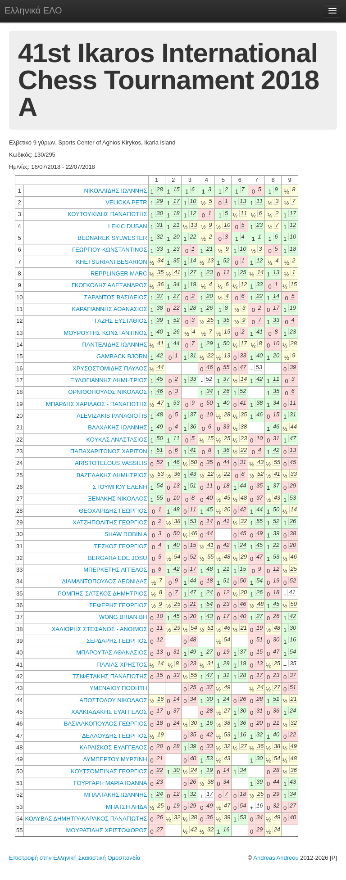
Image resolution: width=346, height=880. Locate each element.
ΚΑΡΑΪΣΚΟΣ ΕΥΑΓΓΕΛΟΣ (113, 747)
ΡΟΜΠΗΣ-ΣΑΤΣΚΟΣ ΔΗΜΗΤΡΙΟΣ (102, 593)
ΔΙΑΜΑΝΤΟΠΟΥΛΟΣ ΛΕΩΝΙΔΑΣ (104, 581)
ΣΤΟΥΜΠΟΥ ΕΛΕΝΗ (120, 486)
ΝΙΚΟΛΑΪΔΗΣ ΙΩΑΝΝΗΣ (115, 190)
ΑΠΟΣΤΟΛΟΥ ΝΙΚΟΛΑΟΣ (113, 700)
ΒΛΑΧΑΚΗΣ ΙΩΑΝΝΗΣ (117, 427)
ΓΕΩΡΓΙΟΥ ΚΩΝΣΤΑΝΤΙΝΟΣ (109, 249)
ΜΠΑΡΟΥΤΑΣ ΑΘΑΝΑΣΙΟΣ (111, 652)
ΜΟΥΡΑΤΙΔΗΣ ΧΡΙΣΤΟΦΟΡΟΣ (106, 830)
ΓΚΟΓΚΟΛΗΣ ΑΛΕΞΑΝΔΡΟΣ (109, 285)
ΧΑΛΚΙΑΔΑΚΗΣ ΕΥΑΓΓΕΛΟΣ (109, 712)
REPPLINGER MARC (119, 273)
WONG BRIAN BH (123, 617)
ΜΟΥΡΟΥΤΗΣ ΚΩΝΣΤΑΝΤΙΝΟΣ (105, 332)
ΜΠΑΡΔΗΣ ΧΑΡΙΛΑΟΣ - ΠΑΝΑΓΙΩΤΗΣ (96, 404)
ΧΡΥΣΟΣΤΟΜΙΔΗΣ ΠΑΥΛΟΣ (110, 368)
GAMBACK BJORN (121, 356)
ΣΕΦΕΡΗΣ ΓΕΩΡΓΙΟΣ (118, 605)
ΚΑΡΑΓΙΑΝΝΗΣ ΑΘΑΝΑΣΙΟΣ (109, 309)
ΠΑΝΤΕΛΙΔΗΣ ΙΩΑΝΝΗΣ (114, 344)
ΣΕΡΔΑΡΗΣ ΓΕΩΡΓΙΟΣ (116, 640)
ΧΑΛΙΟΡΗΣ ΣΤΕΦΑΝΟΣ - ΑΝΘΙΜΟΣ (99, 629)
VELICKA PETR (126, 202)
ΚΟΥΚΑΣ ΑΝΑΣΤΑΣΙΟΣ (116, 439)
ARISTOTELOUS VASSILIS (111, 463)
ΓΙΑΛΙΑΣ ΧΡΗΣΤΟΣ (121, 664)
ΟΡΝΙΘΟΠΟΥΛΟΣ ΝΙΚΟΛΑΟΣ (107, 391)
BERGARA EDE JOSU (117, 558)
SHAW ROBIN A (126, 534)
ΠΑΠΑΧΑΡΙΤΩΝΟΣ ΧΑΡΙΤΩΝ (108, 451)
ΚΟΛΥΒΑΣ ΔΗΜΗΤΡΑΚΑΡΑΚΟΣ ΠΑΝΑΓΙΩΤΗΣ (86, 818)
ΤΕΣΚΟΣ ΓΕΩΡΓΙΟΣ (120, 546)
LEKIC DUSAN (127, 226)
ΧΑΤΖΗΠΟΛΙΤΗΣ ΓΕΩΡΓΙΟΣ (110, 522)
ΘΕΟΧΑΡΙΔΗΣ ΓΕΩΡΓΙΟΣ (113, 510)
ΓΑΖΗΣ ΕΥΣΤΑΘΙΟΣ (121, 320)
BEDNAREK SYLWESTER (112, 238)
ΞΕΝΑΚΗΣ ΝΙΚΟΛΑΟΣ (117, 498)
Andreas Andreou (275, 857)
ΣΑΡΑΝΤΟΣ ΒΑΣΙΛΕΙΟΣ (115, 297)
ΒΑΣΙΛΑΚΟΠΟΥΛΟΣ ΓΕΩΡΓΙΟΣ (105, 723)
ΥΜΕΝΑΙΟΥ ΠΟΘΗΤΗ (118, 688)
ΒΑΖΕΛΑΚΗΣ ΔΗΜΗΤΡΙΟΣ (112, 475)
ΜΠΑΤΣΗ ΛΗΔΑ (126, 806)
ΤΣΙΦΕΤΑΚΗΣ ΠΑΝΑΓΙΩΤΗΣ (110, 676)
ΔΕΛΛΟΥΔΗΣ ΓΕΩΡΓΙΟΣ (114, 735)
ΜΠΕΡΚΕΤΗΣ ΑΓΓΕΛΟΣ (115, 569)
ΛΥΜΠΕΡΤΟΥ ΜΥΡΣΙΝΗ (115, 759)
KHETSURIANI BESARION (111, 261)
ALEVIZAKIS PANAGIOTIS (112, 415)
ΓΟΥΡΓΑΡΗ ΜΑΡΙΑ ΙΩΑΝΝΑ (110, 783)
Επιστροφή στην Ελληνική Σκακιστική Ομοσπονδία (74, 857)
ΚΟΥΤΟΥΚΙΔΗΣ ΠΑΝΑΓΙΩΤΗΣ (107, 214)
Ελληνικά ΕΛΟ (33, 10)
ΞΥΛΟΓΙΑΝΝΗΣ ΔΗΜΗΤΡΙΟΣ (109, 380)
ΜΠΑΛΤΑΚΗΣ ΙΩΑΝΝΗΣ (115, 794)
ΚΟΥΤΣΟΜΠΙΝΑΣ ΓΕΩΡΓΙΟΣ (109, 771)
